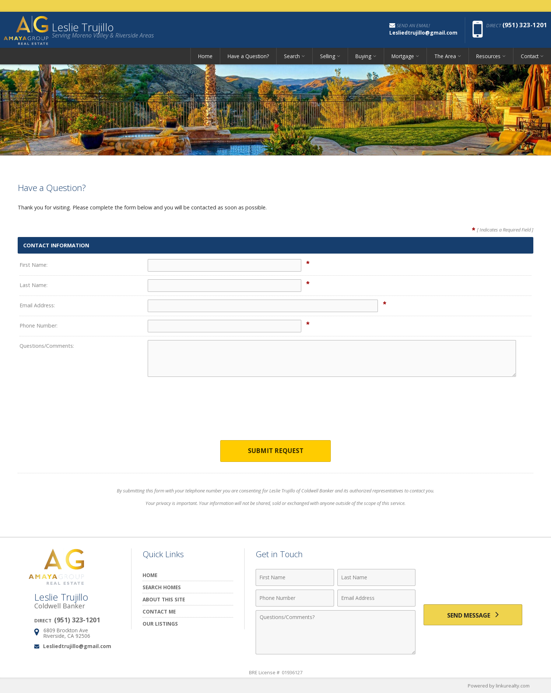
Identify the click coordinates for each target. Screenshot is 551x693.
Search (292, 56)
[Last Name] (376, 577)
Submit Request (275, 451)
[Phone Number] (295, 598)
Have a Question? (248, 56)
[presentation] (275, 413)
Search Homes (162, 587)
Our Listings (160, 623)
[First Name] (295, 577)
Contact (529, 56)
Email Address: (37, 305)
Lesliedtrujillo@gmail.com (77, 646)
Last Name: (34, 285)
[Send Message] (473, 615)
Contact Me (159, 611)
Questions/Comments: (47, 345)
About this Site (164, 599)
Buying (363, 56)
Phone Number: (38, 325)
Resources (488, 56)
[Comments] (335, 632)
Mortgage (403, 56)
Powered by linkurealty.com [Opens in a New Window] (499, 685)
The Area (445, 56)
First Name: (34, 264)
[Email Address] (376, 598)
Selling (327, 56)
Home (205, 56)
